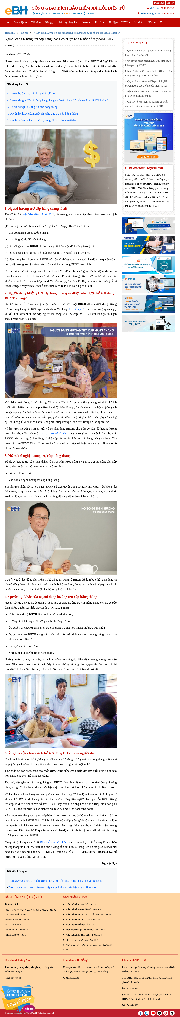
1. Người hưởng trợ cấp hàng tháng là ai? (31, 93)
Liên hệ (151, 22)
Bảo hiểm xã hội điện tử (55, 841)
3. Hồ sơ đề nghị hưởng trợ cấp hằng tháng (32, 106)
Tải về (36, 22)
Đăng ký (170, 2)
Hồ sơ (86, 22)
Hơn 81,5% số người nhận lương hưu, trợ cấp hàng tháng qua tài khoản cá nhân (55, 880)
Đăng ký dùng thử (68, 22)
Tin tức (99, 22)
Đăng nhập (159, 2)
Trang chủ (10, 33)
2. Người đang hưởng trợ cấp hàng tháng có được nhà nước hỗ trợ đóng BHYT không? (57, 100)
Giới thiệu (20, 22)
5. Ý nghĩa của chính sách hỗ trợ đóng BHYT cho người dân (41, 120)
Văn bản (139, 22)
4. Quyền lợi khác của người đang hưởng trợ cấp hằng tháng (42, 113)
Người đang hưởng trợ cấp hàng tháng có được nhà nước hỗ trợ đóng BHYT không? (77, 33)
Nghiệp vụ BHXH (119, 22)
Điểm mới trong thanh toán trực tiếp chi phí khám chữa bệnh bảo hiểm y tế (52, 887)
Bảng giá (49, 22)
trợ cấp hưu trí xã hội (53, 433)
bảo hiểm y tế (76, 308)
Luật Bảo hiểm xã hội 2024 (38, 214)
